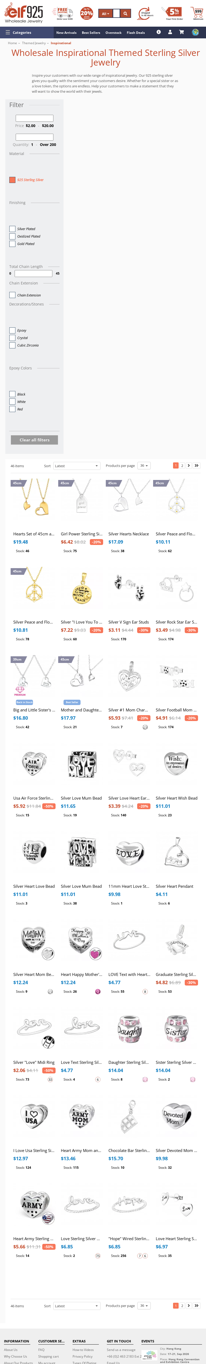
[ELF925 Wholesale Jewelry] (23, 12)
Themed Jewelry (34, 43)
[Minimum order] (197, 13)
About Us (11, 1349)
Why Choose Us (15, 1356)
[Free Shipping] (62, 13)
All (105, 13)
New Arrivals (66, 32)
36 (144, 465)
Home (12, 43)
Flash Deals (136, 32)
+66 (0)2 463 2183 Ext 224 (126, 1356)
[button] (27, 32)
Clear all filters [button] (34, 439)
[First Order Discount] (172, 13)
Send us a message (121, 1349)
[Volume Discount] (86, 13)
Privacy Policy (83, 1356)
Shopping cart (48, 1356)
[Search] (116, 13)
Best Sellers (91, 32)
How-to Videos (83, 1349)
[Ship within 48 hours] (145, 13)
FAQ (41, 1349)
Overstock (113, 32)
